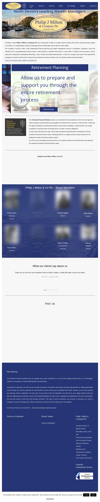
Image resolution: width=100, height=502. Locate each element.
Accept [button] (86, 495)
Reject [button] (93, 495)
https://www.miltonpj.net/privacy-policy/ (44, 408)
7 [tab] (54, 292)
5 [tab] (50, 292)
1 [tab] (43, 292)
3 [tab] (47, 292)
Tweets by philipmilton (48, 423)
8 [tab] (56, 292)
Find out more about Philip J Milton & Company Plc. (21, 60)
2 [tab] (45, 292)
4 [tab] (49, 292)
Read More (50, 499)
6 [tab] (52, 292)
